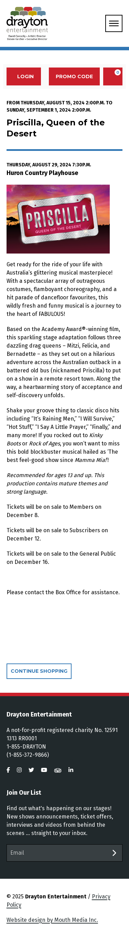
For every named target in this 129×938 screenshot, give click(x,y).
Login (22, 76)
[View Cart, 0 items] (112, 76)
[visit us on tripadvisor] (58, 770)
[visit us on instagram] (19, 770)
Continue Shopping (39, 671)
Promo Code (74, 76)
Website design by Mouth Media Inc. (52, 920)
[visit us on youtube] (44, 770)
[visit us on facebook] (8, 770)
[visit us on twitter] (31, 770)
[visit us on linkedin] (70, 770)
